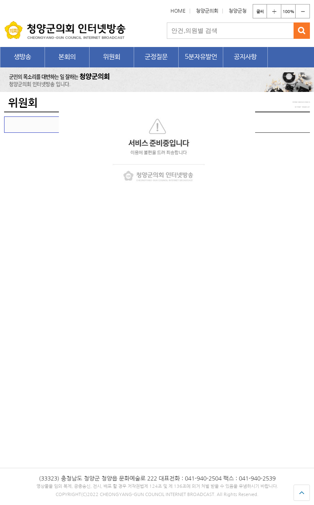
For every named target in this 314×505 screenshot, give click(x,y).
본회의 (67, 57)
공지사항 (245, 57)
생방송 (22, 57)
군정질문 (156, 57)
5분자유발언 (201, 57)
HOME (178, 11)
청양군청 (238, 11)
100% (288, 11)
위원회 (111, 57)
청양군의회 (207, 11)
